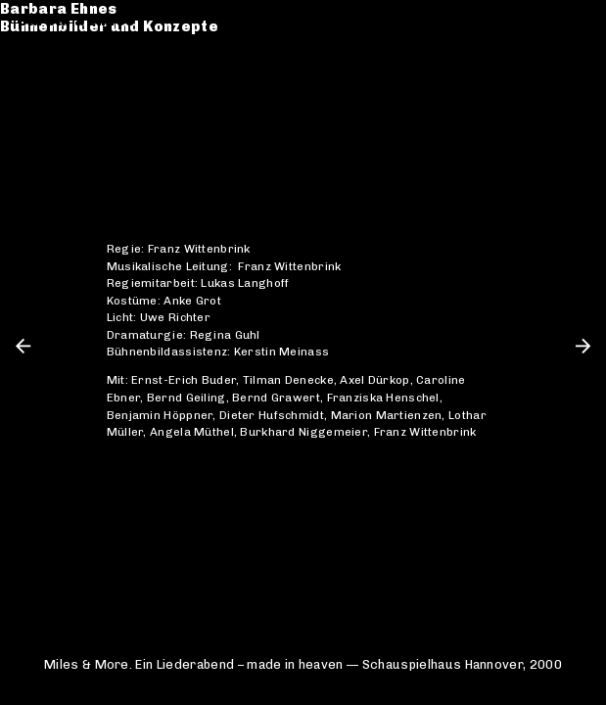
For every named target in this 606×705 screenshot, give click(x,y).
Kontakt (49, 104)
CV (28, 85)
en (579, 20)
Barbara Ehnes (76, 20)
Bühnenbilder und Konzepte (127, 38)
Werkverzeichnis (85, 67)
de (549, 20)
